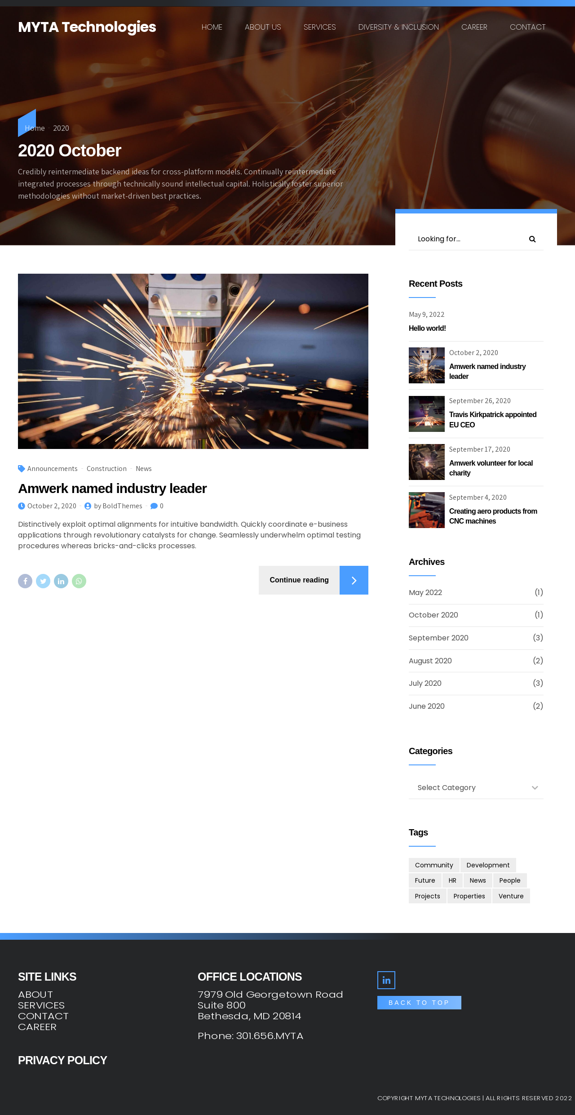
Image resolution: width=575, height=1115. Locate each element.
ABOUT (35, 994)
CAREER (37, 1027)
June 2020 (427, 706)
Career (474, 27)
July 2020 (425, 683)
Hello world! (427, 328)
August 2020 (430, 661)
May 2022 (425, 592)
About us (263, 27)
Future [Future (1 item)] (425, 880)
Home (212, 27)
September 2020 (439, 638)
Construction (107, 468)
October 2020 (433, 615)
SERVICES (41, 1005)
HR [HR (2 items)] (452, 880)
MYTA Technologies (87, 27)
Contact (528, 27)
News (144, 468)
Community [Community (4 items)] (434, 865)
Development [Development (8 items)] (488, 865)
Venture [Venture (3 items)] (511, 896)
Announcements (52, 468)
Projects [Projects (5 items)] (427, 896)
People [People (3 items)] (510, 880)
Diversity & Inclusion (398, 27)
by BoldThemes (118, 506)
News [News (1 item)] (478, 880)
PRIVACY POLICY (62, 1060)
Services (320, 27)
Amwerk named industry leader (112, 488)
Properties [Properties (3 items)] (469, 896)
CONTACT (43, 1016)
